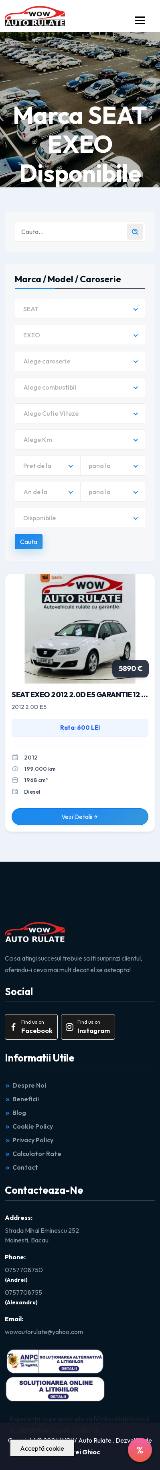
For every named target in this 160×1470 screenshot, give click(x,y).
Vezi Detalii (80, 817)
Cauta (28, 542)
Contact (21, 1167)
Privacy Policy (29, 1140)
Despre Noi (25, 1085)
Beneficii (22, 1099)
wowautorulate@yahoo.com (44, 1332)
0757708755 (23, 1292)
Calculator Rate (33, 1154)
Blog (15, 1113)
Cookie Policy (29, 1126)
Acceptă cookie (42, 1448)
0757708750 (24, 1270)
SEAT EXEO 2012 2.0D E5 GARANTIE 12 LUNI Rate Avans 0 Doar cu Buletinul (80, 694)
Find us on (30, 1027)
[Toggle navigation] (139, 20)
